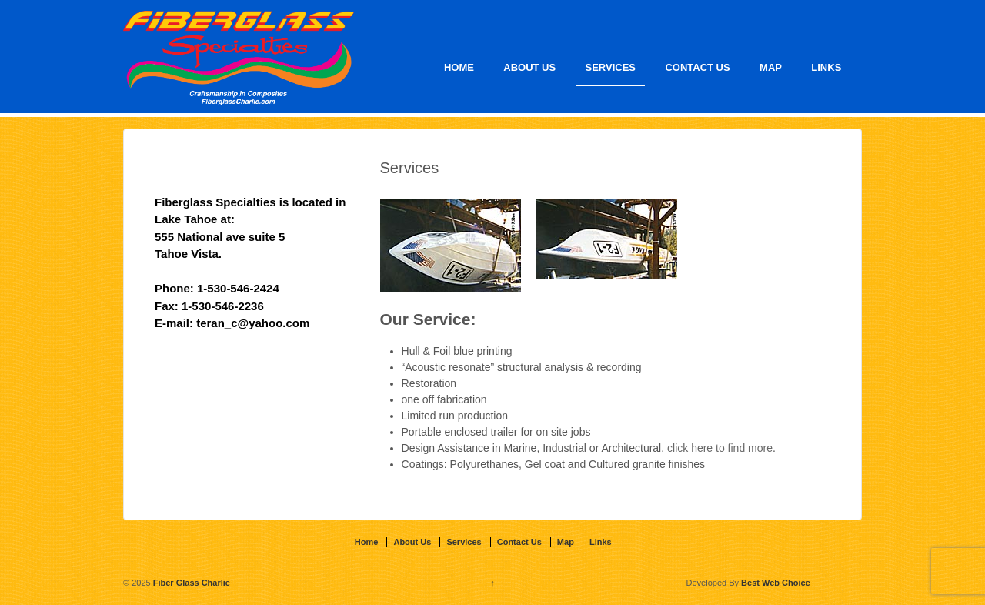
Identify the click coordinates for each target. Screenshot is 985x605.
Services (611, 67)
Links (826, 67)
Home (459, 67)
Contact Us (697, 67)
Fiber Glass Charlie (190, 582)
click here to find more (720, 448)
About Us (529, 67)
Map (771, 67)
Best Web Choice (775, 582)
